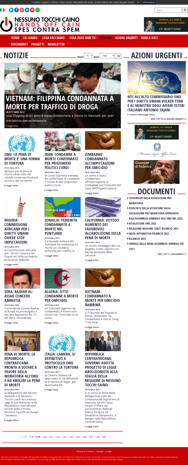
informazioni (149, 2)
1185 (77, 437)
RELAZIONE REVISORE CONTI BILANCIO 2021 (154, 229)
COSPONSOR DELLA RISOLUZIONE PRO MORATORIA (150, 200)
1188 (97, 437)
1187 (90, 437)
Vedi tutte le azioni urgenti (168, 118)
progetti (37, 44)
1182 (57, 437)
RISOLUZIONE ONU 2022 (142, 223)
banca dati (149, 37)
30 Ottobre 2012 (52, 172)
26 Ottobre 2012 (11, 389)
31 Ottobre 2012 (11, 168)
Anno (96, 56)
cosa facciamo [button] (54, 37)
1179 (37, 437)
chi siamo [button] (31, 37)
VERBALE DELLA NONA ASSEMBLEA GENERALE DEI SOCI (156, 246)
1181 (51, 437)
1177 (24, 437)
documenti (19, 44)
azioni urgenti (126, 37)
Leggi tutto (12, 185)
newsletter (56, 44)
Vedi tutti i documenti (171, 254)
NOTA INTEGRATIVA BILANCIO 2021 (149, 234)
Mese (80, 56)
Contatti (99, 451)
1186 (84, 437)
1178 (31, 437)
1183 (64, 437)
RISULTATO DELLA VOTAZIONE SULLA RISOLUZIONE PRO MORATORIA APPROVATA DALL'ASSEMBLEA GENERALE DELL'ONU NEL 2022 (156, 213)
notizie (106, 37)
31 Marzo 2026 (135, 114)
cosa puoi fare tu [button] (83, 37)
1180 (44, 437)
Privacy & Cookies (85, 451)
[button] (4, 10)
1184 (70, 437)
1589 (103, 437)
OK (138, 2)
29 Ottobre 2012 (92, 242)
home (15, 37)
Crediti (108, 451)
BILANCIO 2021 (137, 239)
